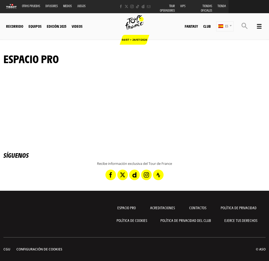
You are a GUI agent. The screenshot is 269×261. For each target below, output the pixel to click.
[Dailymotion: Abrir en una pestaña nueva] (143, 6)
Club (207, 26)
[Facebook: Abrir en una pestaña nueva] (121, 6)
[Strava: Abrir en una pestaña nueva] (158, 175)
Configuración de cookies (39, 249)
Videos (77, 26)
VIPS (182, 6)
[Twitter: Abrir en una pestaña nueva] (126, 6)
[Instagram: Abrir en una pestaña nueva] (132, 6)
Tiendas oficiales (206, 8)
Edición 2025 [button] (56, 26)
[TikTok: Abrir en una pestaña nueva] (137, 6)
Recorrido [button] (14, 26)
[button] (225, 26)
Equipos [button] (35, 26)
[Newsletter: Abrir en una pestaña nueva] (148, 6)
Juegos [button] (81, 6)
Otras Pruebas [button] (31, 6)
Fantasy (191, 26)
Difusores (51, 6)
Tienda (221, 6)
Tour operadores (167, 8)
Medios (67, 6)
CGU (6, 249)
